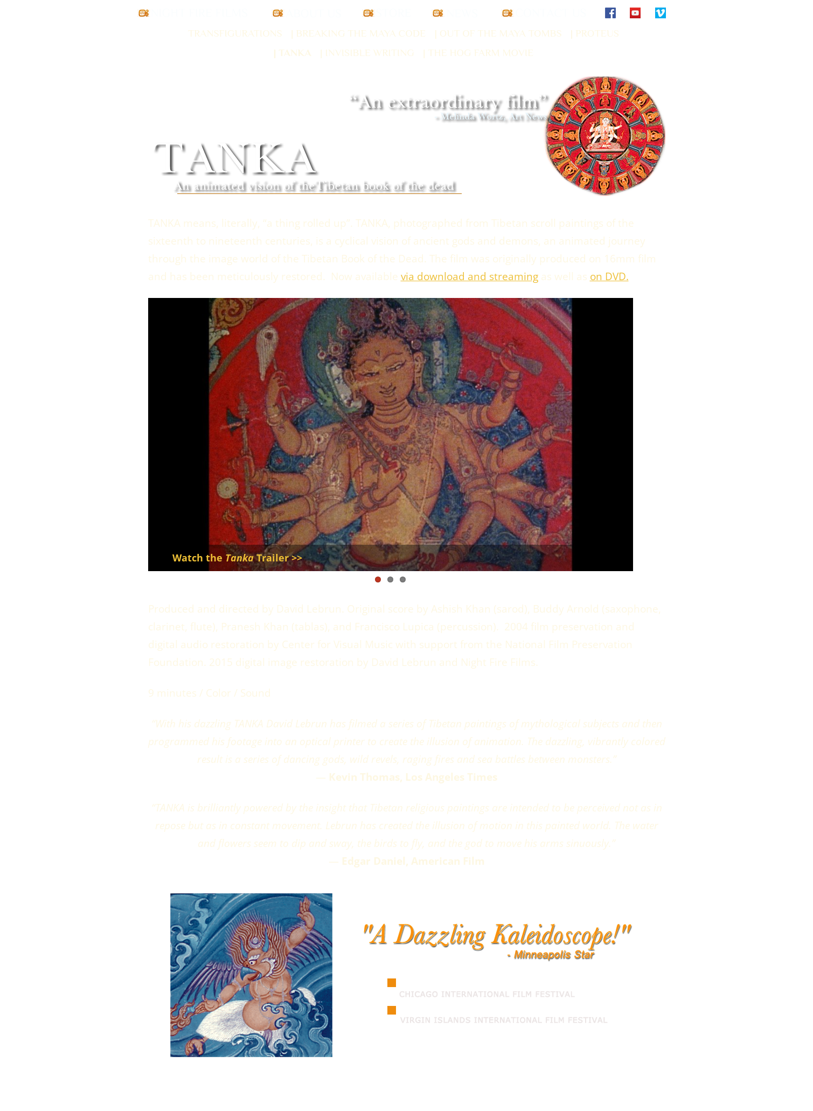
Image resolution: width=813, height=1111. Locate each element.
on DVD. (609, 276)
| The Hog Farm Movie (478, 52)
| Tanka (292, 52)
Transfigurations (235, 33)
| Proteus (595, 33)
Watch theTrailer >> (237, 557)
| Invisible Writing (367, 52)
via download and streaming (469, 276)
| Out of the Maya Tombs (497, 33)
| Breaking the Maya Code (358, 33)
